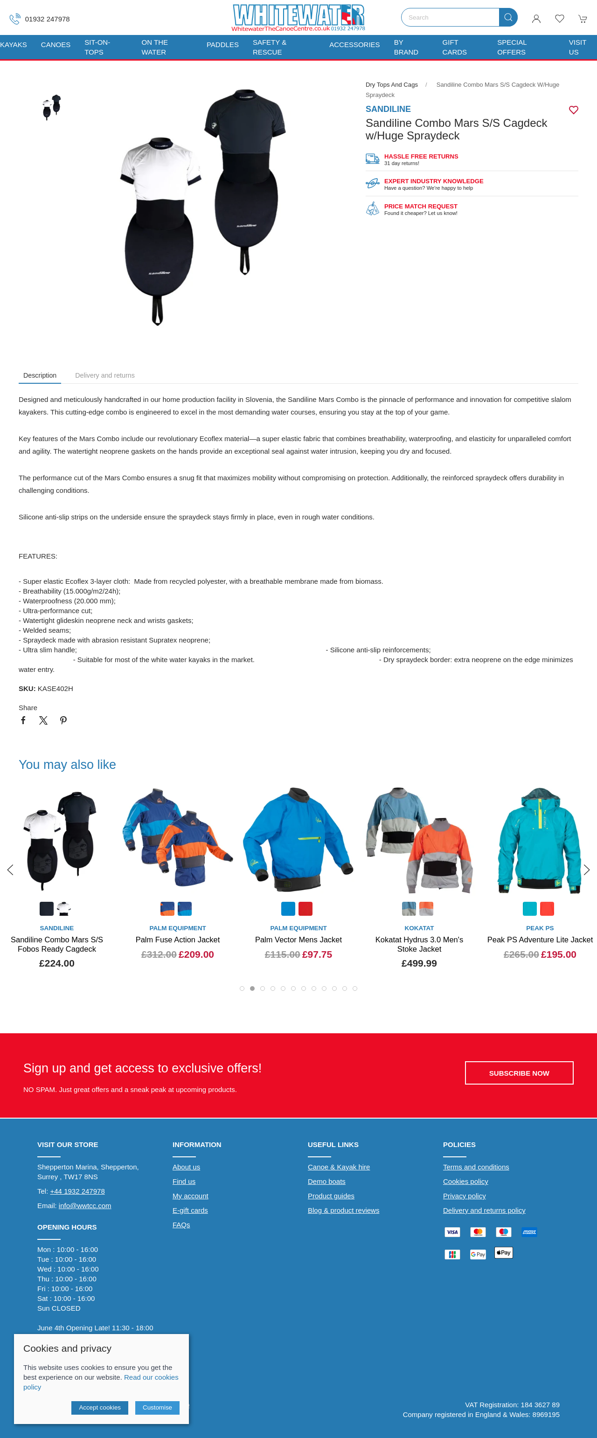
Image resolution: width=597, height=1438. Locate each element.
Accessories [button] (354, 44)
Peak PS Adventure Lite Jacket (540, 939)
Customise (157, 1407)
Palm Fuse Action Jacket (178, 939)
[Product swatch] (47, 910)
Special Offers (512, 47)
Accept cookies (100, 1407)
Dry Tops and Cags (392, 84)
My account (190, 1196)
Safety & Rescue (269, 47)
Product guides (331, 1196)
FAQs (181, 1225)
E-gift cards (190, 1210)
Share (28, 708)
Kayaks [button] (13, 44)
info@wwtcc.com (85, 1206)
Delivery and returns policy (484, 1210)
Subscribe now (519, 1073)
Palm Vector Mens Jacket (298, 939)
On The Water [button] (155, 47)
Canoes (55, 44)
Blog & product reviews (343, 1210)
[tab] (242, 988)
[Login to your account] (536, 19)
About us (186, 1167)
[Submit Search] (508, 17)
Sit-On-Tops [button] (97, 47)
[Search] (459, 17)
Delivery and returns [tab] (105, 375)
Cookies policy (465, 1181)
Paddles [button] (223, 44)
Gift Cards (455, 47)
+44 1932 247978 (77, 1191)
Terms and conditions (476, 1167)
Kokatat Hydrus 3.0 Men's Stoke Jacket (419, 944)
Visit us (577, 47)
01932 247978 (39, 19)
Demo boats (327, 1181)
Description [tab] (39, 375)
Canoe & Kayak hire (339, 1167)
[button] (559, 19)
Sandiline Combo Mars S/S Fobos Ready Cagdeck (57, 944)
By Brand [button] (406, 47)
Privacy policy (464, 1196)
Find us (184, 1181)
